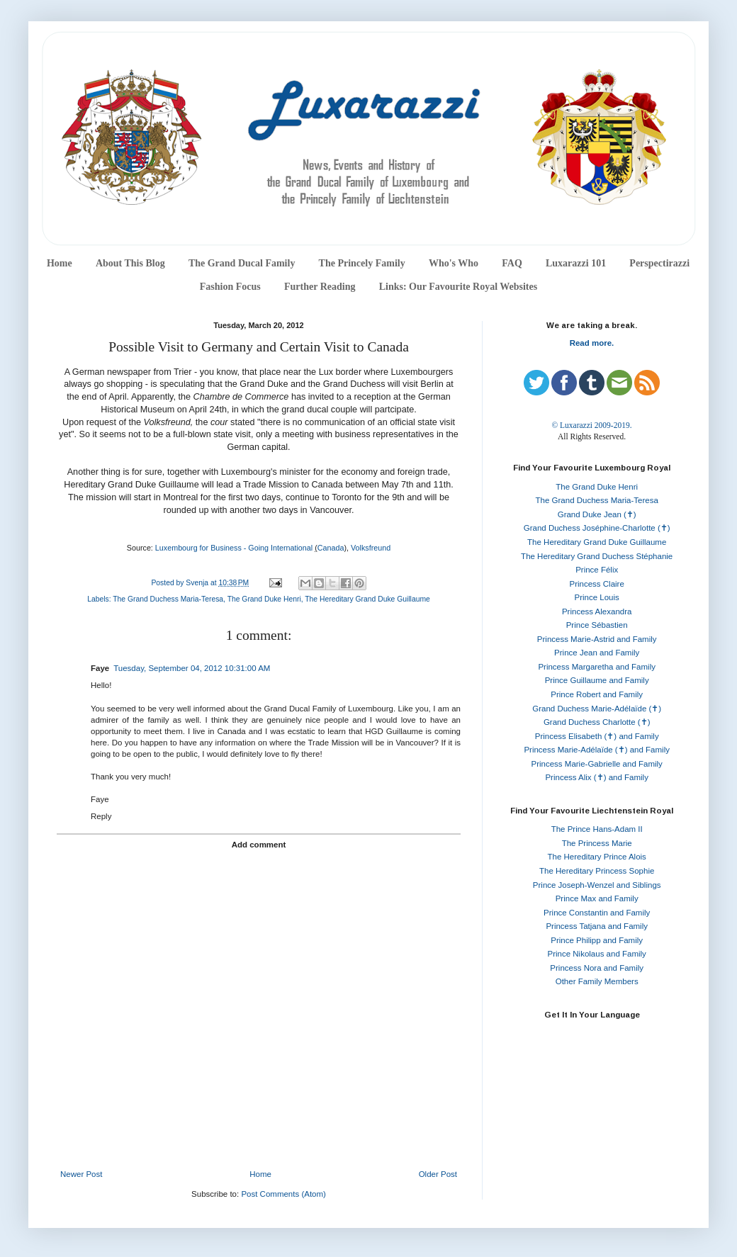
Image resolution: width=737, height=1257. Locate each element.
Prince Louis (597, 597)
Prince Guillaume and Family (597, 680)
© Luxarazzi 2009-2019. (591, 425)
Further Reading (319, 286)
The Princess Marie (597, 843)
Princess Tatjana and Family (597, 926)
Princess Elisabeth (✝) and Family (597, 736)
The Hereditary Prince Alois (597, 856)
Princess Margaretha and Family (597, 667)
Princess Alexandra (596, 611)
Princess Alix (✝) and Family (596, 777)
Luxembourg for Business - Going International (234, 547)
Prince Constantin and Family (597, 912)
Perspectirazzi (659, 263)
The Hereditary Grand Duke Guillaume (367, 599)
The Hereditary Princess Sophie (596, 871)
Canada (330, 547)
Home (59, 263)
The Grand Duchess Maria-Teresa (168, 599)
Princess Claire (597, 584)
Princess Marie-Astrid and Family (597, 639)
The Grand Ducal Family (242, 263)
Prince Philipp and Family (597, 940)
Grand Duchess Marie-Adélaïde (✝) (596, 708)
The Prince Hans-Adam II (597, 829)
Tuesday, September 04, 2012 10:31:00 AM (191, 668)
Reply (101, 816)
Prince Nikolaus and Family (597, 953)
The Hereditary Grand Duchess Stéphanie (597, 556)
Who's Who (453, 263)
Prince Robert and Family (597, 694)
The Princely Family (362, 263)
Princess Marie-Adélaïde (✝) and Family (597, 749)
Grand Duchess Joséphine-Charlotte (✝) (597, 528)
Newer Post (81, 1174)
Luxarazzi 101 (576, 263)
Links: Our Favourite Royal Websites (458, 286)
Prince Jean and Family (596, 652)
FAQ (512, 263)
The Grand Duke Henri (264, 599)
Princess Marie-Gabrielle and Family (597, 764)
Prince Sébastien (597, 625)
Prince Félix (596, 569)
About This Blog (130, 263)
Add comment (259, 844)
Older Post (438, 1174)
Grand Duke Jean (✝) (597, 514)
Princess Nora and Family (596, 968)
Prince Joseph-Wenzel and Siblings (597, 885)
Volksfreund (370, 547)
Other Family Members (597, 981)
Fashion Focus (230, 286)
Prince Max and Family (597, 898)
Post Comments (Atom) (283, 1194)
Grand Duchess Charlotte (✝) (597, 722)
